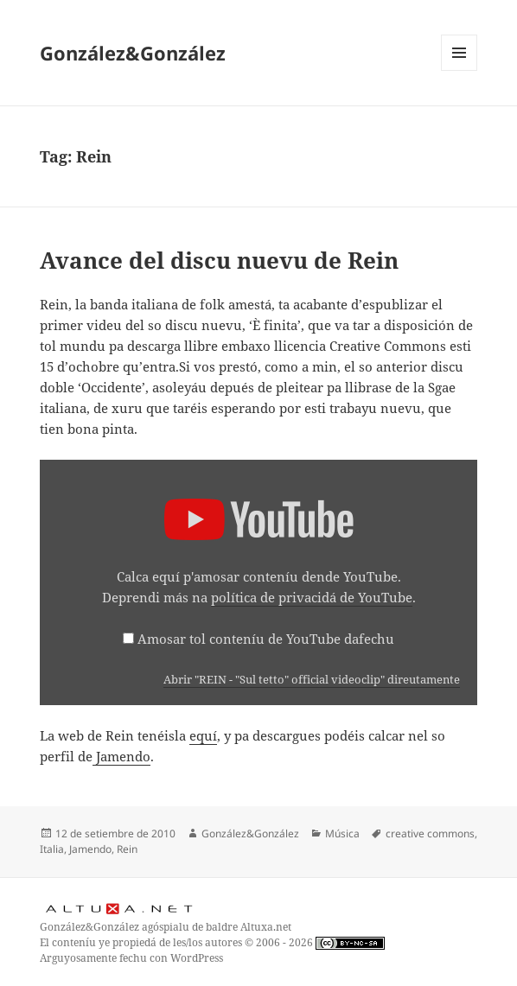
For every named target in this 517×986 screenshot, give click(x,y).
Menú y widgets (459, 70)
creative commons (430, 833)
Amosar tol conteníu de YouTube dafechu (265, 638)
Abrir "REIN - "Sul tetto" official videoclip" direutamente (311, 679)
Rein (127, 849)
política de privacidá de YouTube (311, 597)
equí (203, 735)
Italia (52, 849)
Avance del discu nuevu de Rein (219, 260)
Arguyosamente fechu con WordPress (131, 958)
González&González (133, 53)
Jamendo (121, 756)
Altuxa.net (265, 926)
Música (342, 833)
